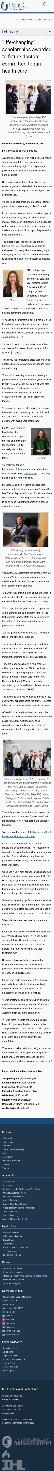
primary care (30, 473)
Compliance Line (9, 1348)
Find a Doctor (8, 1244)
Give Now (6, 1146)
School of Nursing (10, 1215)
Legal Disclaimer (9, 1356)
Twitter (7, 1316)
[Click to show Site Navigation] (50, 4)
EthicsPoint (7, 1352)
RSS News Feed (11, 1331)
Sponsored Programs (11, 1283)
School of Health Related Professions (18, 1208)
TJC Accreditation (10, 1367)
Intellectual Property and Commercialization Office (24, 1276)
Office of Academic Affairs (14, 1193)
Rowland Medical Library (13, 1197)
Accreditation (8, 1182)
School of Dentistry (10, 1200)
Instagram (8, 1323)
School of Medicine (10, 1212)
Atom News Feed (11, 1335)
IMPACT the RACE (11, 246)
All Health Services (10, 1232)
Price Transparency (11, 1251)
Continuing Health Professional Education (21, 1189)
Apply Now (7, 1185)
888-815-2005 (28, 1423)
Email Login (7, 1142)
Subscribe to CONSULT (12, 1308)
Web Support (8, 1371)
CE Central (7, 1138)
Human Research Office (12, 1272)
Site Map (6, 1164)
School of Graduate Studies (14, 1204)
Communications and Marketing (16, 1297)
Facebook (8, 1312)
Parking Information (11, 1161)
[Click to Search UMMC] (44, 4)
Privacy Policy (8, 1363)
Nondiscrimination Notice (13, 1359)
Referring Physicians (11, 1255)
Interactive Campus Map (13, 1149)
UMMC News (8, 1304)
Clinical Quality (9, 1240)
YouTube (8, 1319)
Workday (6, 1168)
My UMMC (7, 1157)
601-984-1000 (26, 1419)
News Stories (17, 9)
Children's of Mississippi (12, 1236)
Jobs (4, 1153)
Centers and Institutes (12, 1268)
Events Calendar (9, 1301)
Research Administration (13, 1280)
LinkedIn (8, 1327)
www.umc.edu (8, 1413)
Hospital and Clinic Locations (15, 1248)
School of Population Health (14, 1219)
